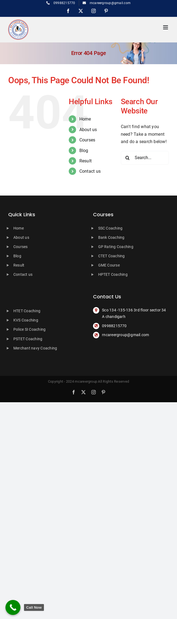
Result (85, 160)
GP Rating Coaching (115, 246)
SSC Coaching (110, 228)
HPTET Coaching (113, 274)
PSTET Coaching (27, 339)
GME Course (109, 265)
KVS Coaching (25, 320)
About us (88, 129)
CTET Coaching (111, 256)
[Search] (127, 158)
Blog (83, 150)
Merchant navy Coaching (35, 348)
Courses (87, 140)
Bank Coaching (111, 237)
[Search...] (145, 158)
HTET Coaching (26, 311)
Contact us (90, 171)
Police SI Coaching (29, 329)
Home (85, 119)
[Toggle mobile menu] (166, 27)
